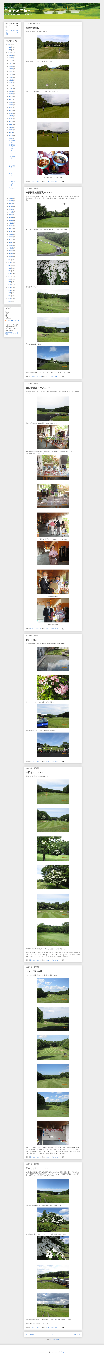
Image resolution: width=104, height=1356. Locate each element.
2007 (9, 301)
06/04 (11, 138)
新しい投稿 (30, 1334)
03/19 (11, 226)
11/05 (11, 77)
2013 (9, 284)
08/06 (11, 113)
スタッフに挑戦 (34, 971)
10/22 (11, 83)
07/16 (11, 121)
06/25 (11, 130)
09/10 (11, 99)
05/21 (11, 201)
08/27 (11, 105)
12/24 (11, 58)
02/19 (11, 237)
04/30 (11, 209)
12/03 (11, 66)
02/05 (11, 242)
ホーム (53, 1334)
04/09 (11, 217)
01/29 (11, 245)
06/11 (11, 135)
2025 (9, 47)
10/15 (11, 85)
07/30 (11, 116)
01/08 (11, 253)
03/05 (11, 231)
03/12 (11, 228)
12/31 (11, 55)
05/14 (11, 203)
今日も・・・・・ (35, 772)
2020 (9, 265)
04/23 (11, 212)
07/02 (11, 127)
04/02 (11, 220)
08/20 (11, 108)
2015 (9, 279)
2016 (9, 276)
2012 (9, 287)
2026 (9, 44)
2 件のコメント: (56, 761)
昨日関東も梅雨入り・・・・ (40, 192)
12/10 (11, 63)
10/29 (11, 80)
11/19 (11, 72)
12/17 (11, 60)
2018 (9, 271)
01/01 (11, 256)
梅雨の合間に (32, 27)
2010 (9, 293)
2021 (9, 262)
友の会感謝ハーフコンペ (38, 387)
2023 (9, 52)
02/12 (11, 239)
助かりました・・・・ (37, 1168)
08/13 (11, 110)
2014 (9, 282)
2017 (9, 273)
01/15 (11, 251)
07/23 (11, 119)
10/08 (11, 88)
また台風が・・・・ (36, 640)
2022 (9, 260)
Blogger (63, 1352)
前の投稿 (77, 1334)
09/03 (11, 102)
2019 (9, 268)
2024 (9, 50)
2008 (9, 298)
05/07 (11, 206)
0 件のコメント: (56, 181)
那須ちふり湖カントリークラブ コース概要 (11, 32)
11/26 (11, 69)
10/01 (11, 91)
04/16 (11, 215)
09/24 (11, 94)
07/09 (11, 124)
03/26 (11, 223)
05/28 (11, 198)
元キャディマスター (13, 321)
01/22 (11, 248)
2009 (9, 296)
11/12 (11, 74)
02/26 (11, 234)
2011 (9, 290)
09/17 (11, 96)
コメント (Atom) (55, 1339)
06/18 (11, 132)
